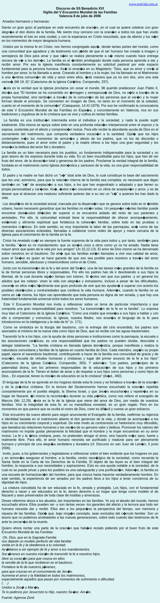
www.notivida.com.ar (143, 4)
